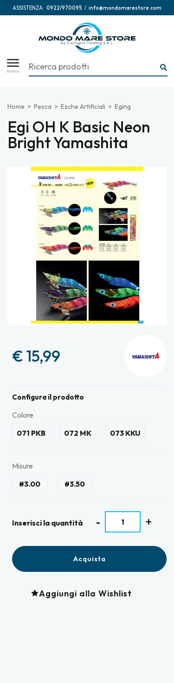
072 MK (77, 433)
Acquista (89, 558)
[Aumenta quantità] (148, 521)
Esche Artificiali (83, 106)
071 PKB (31, 433)
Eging (123, 106)
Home (16, 106)
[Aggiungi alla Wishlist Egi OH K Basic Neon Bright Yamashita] (83, 593)
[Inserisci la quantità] (123, 522)
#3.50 (74, 484)
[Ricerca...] (164, 67)
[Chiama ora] (64, 8)
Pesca (43, 106)
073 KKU (125, 433)
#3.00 (29, 484)
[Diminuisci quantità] (98, 522)
